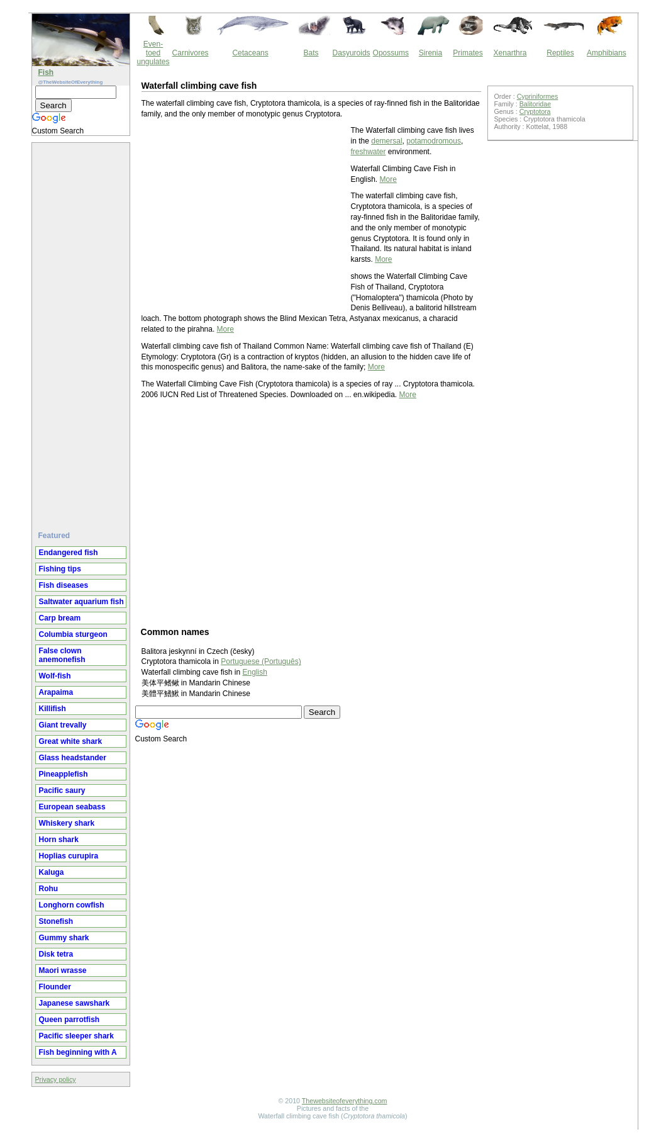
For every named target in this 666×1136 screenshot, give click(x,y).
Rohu (48, 888)
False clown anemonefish (62, 655)
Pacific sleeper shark (76, 1036)
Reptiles (560, 52)
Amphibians (606, 52)
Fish (46, 72)
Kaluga (51, 872)
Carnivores (190, 52)
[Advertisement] (82, 331)
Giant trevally (63, 725)
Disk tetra (56, 954)
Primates (467, 52)
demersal (386, 141)
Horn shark (59, 839)
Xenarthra (510, 52)
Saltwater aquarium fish (81, 601)
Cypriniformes (537, 96)
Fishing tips (60, 569)
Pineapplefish (63, 774)
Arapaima (56, 692)
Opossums (391, 52)
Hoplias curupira (69, 856)
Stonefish (56, 921)
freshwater (368, 151)
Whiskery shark (67, 823)
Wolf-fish (55, 676)
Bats (311, 52)
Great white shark (71, 741)
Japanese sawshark (74, 1003)
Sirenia (430, 52)
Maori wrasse (63, 970)
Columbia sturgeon (73, 634)
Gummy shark (64, 937)
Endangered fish (68, 552)
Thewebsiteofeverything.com (344, 1101)
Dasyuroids (351, 52)
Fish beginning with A (78, 1052)
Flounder (55, 986)
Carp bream (60, 618)
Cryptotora (535, 111)
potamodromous (433, 141)
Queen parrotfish (69, 1019)
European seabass (72, 806)
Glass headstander (72, 757)
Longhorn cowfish (71, 905)
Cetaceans (250, 52)
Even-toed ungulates (153, 53)
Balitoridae (535, 104)
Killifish (52, 708)
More (388, 179)
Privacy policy (55, 1079)
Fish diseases (64, 585)
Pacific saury (62, 790)
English (254, 672)
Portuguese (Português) (261, 661)
